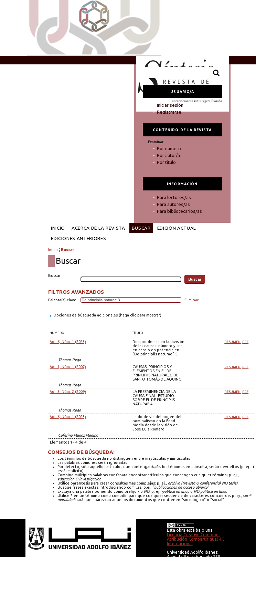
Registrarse (169, 112)
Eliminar (191, 300)
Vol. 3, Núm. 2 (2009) (68, 391)
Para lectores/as (174, 197)
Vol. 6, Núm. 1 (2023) (68, 342)
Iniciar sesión (170, 105)
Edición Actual (176, 228)
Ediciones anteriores (78, 238)
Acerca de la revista (98, 228)
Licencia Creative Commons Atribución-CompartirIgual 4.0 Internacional (196, 539)
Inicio (58, 228)
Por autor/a (168, 155)
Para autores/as (173, 204)
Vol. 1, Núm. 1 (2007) (68, 367)
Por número (169, 148)
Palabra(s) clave (62, 300)
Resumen (232, 342)
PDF (245, 342)
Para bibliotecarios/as (179, 211)
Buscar (141, 228)
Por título (166, 162)
